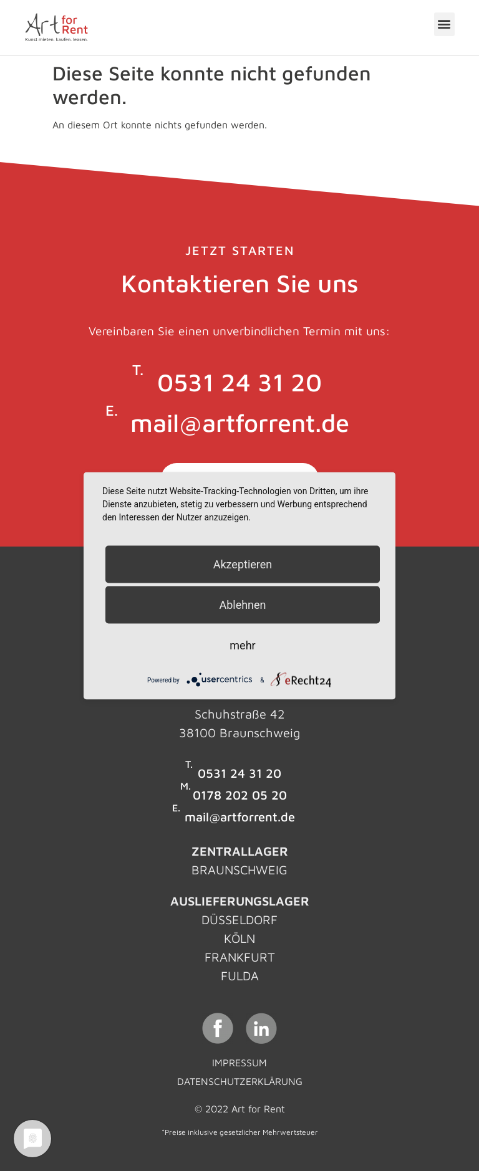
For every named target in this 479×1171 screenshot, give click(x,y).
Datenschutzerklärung (239, 1081)
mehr (242, 644)
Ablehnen (242, 604)
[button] (444, 24)
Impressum (239, 1062)
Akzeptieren (243, 563)
